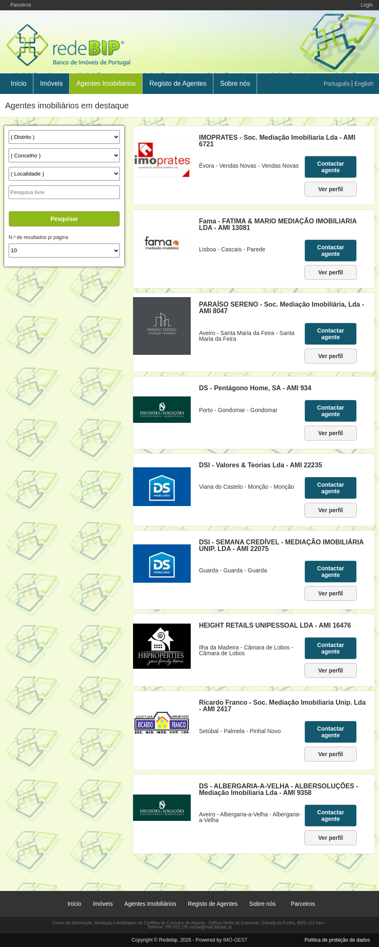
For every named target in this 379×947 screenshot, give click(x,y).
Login (367, 5)
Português (337, 83)
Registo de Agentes (177, 83)
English (363, 83)
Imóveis (51, 83)
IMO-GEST (235, 940)
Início (18, 83)
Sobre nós (235, 83)
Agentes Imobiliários (106, 83)
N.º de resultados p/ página (38, 237)
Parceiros (20, 5)
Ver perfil (330, 189)
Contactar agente (330, 166)
